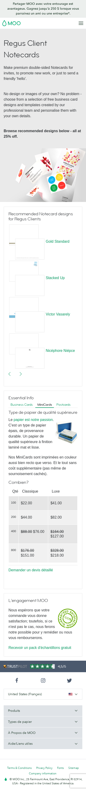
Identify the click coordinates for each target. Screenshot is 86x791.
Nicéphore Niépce (60, 351)
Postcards (63, 405)
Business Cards (22, 405)
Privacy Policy (44, 768)
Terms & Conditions (19, 768)
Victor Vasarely (58, 314)
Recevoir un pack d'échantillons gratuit (39, 648)
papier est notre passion (33, 420)
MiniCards (44, 405)
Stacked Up (55, 278)
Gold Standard (57, 241)
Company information (42, 773)
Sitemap (73, 768)
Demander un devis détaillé (30, 570)
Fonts (60, 768)
